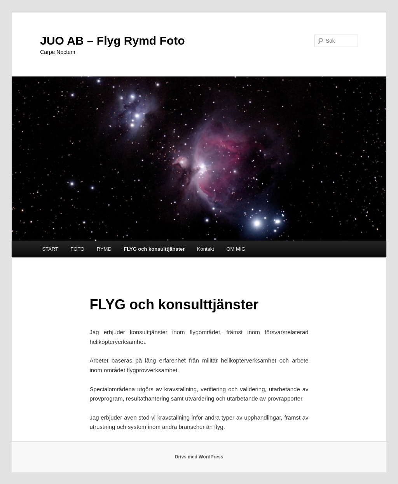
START (50, 249)
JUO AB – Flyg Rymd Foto (112, 40)
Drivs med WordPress (199, 457)
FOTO (77, 249)
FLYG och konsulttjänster (154, 249)
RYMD (104, 249)
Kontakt (205, 249)
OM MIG (235, 249)
